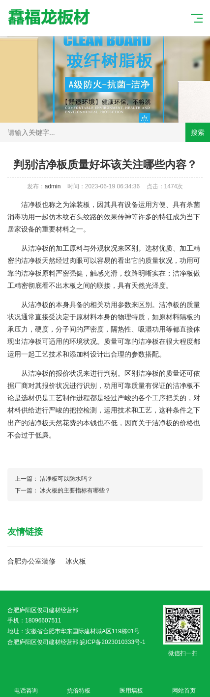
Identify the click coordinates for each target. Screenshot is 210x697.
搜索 (198, 132)
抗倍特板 (79, 685)
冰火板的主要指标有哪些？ (75, 490)
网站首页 (183, 685)
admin (53, 186)
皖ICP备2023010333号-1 (112, 642)
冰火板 (75, 561)
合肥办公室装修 (31, 561)
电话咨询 (26, 685)
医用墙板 (131, 685)
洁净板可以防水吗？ (66, 478)
